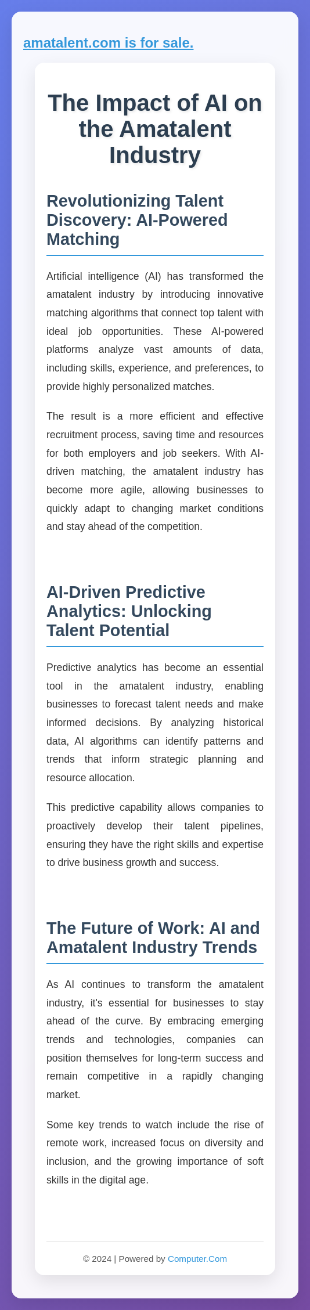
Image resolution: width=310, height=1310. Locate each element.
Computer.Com (197, 1259)
